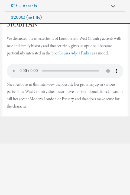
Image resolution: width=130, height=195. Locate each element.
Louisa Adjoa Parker (75, 53)
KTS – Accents (24, 5)
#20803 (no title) (26, 17)
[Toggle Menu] (112, 6)
